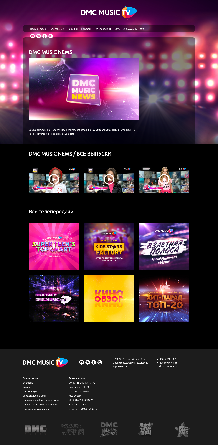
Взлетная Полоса (78, 404)
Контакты (28, 386)
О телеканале (30, 378)
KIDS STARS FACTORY (81, 399)
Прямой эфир (38, 28)
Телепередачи (102, 28)
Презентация (30, 391)
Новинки (73, 28)
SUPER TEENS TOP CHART (83, 382)
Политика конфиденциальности (41, 399)
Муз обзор (75, 395)
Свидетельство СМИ (34, 395)
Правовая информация (36, 408)
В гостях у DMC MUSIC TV (83, 408)
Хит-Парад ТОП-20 (79, 386)
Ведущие (28, 382)
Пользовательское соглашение (40, 404)
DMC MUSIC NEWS (79, 391)
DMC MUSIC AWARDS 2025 (129, 28)
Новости (86, 28)
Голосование (57, 28)
